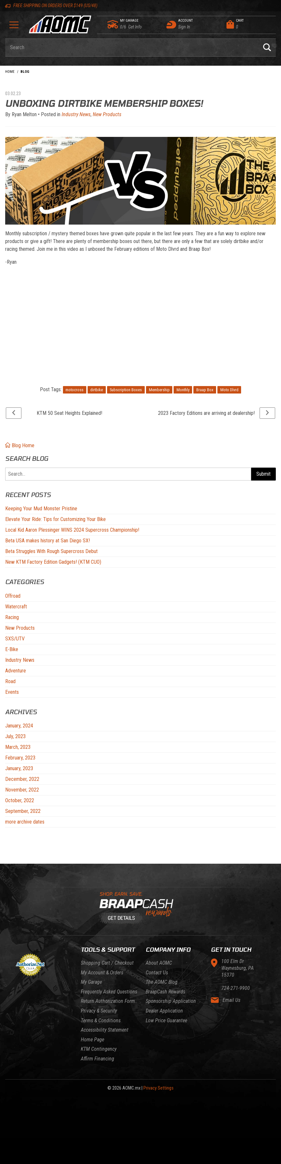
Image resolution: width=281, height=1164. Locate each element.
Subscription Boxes (126, 389)
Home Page (92, 1040)
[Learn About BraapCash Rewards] (137, 908)
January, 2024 (19, 726)
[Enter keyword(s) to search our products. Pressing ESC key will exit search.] (131, 47)
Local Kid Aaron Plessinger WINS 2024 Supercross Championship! (72, 530)
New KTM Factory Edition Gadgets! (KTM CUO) (53, 562)
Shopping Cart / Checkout (107, 963)
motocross (74, 389)
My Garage (91, 982)
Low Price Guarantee (166, 1020)
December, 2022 (22, 779)
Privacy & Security (99, 1011)
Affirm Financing (97, 1059)
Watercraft (16, 607)
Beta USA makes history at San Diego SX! (47, 541)
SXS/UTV (15, 639)
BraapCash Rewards (165, 992)
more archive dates (24, 822)
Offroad (12, 596)
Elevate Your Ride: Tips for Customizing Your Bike (55, 519)
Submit (263, 474)
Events (12, 692)
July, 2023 (15, 736)
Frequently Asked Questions (109, 992)
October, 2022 (19, 800)
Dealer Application (164, 1011)
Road (10, 681)
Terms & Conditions (101, 1020)
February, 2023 (20, 758)
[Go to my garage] (113, 24)
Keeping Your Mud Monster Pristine (41, 508)
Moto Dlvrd (229, 389)
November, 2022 (22, 790)
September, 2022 (23, 811)
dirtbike (96, 389)
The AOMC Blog (161, 982)
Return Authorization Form (108, 1001)
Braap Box (205, 389)
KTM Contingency (98, 1049)
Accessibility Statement (104, 1030)
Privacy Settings (158, 1088)
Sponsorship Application (171, 1001)
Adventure (15, 671)
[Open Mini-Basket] (249, 24)
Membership (159, 389)
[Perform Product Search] (267, 47)
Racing (12, 617)
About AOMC (159, 963)
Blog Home (19, 445)
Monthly (183, 389)
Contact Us (157, 973)
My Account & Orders (102, 973)
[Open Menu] (14, 27)
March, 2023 (18, 747)
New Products (20, 628)
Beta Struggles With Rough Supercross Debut (51, 551)
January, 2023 (19, 768)
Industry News (19, 660)
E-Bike (11, 649)
